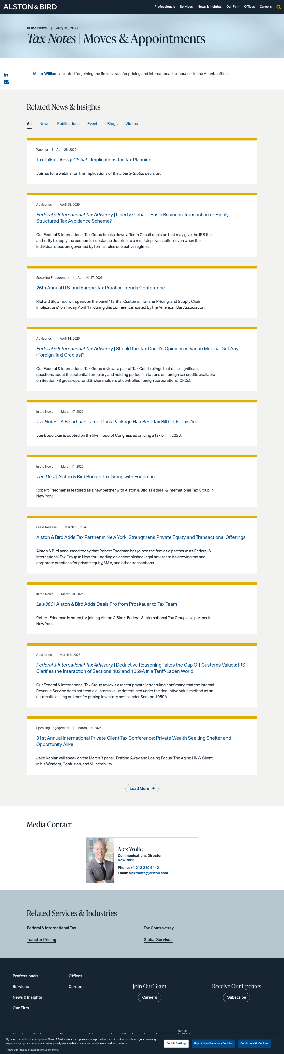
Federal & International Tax (51, 928)
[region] (142, 1044)
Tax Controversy (159, 928)
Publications (68, 124)
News (44, 124)
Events (93, 124)
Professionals (164, 6)
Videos (131, 124)
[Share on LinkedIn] (6, 75)
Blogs (112, 124)
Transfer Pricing (41, 940)
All (29, 124)
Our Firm (232, 6)
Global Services (158, 940)
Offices (249, 6)
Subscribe (236, 997)
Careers (266, 6)
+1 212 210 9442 (145, 868)
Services (186, 6)
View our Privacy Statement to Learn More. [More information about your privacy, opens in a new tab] (33, 1050)
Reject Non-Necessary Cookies (213, 1043)
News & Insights (210, 6)
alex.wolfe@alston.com (148, 873)
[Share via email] (6, 82)
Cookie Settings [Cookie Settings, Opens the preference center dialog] (176, 1043)
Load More (139, 789)
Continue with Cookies (254, 1043)
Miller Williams (46, 74)
